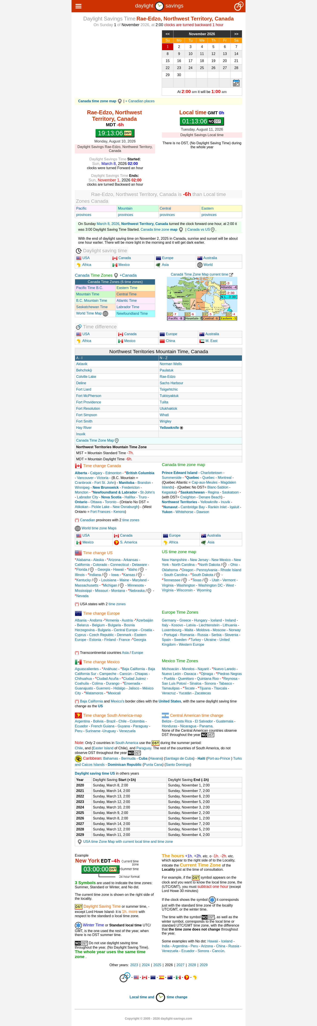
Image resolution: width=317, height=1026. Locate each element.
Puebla (169, 678)
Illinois (80, 575)
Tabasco (225, 683)
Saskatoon (230, 492)
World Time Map (92, 313)
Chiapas (141, 674)
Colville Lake (86, 377)
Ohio (234, 565)
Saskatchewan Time (92, 307)
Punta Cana (153, 764)
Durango (112, 683)
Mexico (121, 265)
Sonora (210, 683)
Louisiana (108, 580)
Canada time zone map (183, 464)
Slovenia (231, 635)
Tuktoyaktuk (169, 396)
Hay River (84, 428)
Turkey (195, 640)
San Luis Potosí (174, 683)
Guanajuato (84, 688)
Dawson (202, 512)
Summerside (172, 477)
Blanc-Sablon (217, 487)
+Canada (128, 275)
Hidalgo (119, 688)
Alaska (98, 560)
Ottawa (96, 502)
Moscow (219, 630)
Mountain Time (87, 294)
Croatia (146, 630)
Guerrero (103, 688)
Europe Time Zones (180, 612)
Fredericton (131, 487)
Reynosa (230, 678)
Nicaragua (188, 726)
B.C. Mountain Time (91, 300)
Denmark (124, 635)
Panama (206, 726)
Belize (166, 721)
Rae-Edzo (167, 377)
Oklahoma (170, 570)
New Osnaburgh (125, 507)
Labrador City (87, 497)
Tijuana (205, 688)
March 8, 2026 (108, 224)
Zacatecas (203, 693)
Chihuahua (83, 678)
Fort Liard (83, 389)
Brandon (144, 483)
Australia (207, 258)
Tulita (164, 402)
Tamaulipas (171, 688)
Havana (156, 758)
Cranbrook (83, 483)
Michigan (110, 585)
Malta (188, 630)
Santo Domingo (178, 764)
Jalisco (134, 688)
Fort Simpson (86, 415)
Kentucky (83, 580)
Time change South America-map (112, 715)
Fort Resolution (88, 408)
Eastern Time (127, 288)
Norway (235, 630)
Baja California (133, 669)
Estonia (95, 640)
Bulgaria (114, 625)
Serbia (216, 635)
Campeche (107, 674)
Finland (110, 640)
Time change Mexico (101, 662)
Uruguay (109, 731)
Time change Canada (102, 466)
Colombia (137, 721)
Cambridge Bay (193, 507)
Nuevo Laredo (225, 669)
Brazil (111, 721)
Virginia (167, 585)
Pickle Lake (101, 507)
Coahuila (82, 683)
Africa (86, 265)
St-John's (147, 492)
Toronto (110, 502)
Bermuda (128, 758)
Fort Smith (84, 421)
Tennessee (171, 580)
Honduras (169, 726)
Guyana (124, 726)
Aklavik (81, 364)
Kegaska (168, 492)
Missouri (101, 591)
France (124, 640)
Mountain (125, 208)
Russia (202, 635)
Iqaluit (234, 507)
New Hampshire (174, 560)
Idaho (132, 569)
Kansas (129, 575)
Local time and (148, 997)
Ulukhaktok (168, 408)
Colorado (100, 565)
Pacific (81, 208)
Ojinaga (207, 674)
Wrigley (165, 421)
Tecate (189, 688)
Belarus (83, 625)
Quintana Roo (208, 678)
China (167, 341)
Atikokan (81, 507)
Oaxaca (190, 674)
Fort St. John (104, 483)
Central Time (127, 294)
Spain (166, 640)
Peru (78, 731)
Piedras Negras (229, 674)
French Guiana (102, 726)
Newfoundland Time (132, 313)
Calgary (96, 473)
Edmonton (113, 473)
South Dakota (202, 575)
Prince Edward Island (179, 473)
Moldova (203, 630)
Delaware (139, 565)
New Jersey (199, 560)
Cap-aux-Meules (204, 482)
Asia (162, 265)
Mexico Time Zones (180, 660)
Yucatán (185, 693)
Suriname (92, 731)
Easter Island (103, 748)
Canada (121, 258)
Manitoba (126, 483)
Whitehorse (184, 512)
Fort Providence (88, 402)
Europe (164, 258)
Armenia (112, 620)
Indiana (95, 575)
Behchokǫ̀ (84, 370)
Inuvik (80, 434)
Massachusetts (86, 585)
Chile (122, 721)
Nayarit (203, 669)
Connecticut (119, 565)
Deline (81, 383)
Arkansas (130, 560)
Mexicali (114, 693)
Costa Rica (183, 721)
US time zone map (179, 551)
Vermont (229, 580)
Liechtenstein (209, 625)
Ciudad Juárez (134, 678)
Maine (124, 580)
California (82, 565)
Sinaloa (195, 683)
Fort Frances (100, 512)
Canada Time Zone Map (97, 440)
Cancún (126, 674)
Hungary (200, 620)
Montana (118, 591)
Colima (97, 683)
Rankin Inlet (217, 507)
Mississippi (83, 591)
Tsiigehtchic (169, 389)
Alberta (81, 473)
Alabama (83, 560)
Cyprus (80, 635)
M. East (208, 341)
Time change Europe (101, 613)
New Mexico (221, 560)
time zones (130, 520)
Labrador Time (128, 307)
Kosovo (177, 625)
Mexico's (117, 701)
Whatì (164, 415)
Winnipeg (82, 487)
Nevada (82, 596)
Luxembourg (171, 630)
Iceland (216, 620)
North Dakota (209, 565)
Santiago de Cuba (179, 758)
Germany (169, 620)
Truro (142, 497)
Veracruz (169, 693)
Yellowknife (209, 502)
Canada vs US (201, 229)
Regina (213, 492)
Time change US (97, 553)
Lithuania (230, 625)
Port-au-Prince (218, 758)
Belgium (98, 625)
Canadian (87, 520)
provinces (83, 215)
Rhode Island (231, 570)
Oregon (187, 570)
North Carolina (183, 565)
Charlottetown (211, 473)
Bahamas (110, 758)
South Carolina (175, 575)
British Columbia (140, 473)
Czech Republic (101, 635)
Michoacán (170, 669)
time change (177, 997)
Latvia (191, 625)
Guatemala (224, 721)
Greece (185, 620)
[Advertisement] (115, 61)
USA (83, 258)
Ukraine (210, 640)
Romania (187, 635)
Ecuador (81, 726)
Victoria (102, 478)
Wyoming (204, 590)
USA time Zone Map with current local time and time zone (124, 841)
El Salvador (204, 721)
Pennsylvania (206, 570)
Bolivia (98, 721)
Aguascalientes (87, 669)
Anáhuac (110, 669)
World (205, 265)
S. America (128, 542)
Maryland (139, 580)
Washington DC (210, 585)
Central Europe (126, 630)
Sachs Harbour (171, 383)
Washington (186, 585)
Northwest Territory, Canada (144, 224)
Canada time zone (162, 229)
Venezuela (127, 731)
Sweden (180, 640)
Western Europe (191, 644)
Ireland (230, 620)
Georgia (104, 569)
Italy (165, 625)
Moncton (81, 492)
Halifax (130, 497)
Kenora (119, 512)
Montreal (224, 477)
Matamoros (94, 693)
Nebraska (137, 591)
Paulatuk (166, 370)
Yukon (167, 512)
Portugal (170, 635)
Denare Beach (210, 497)
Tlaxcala (220, 688)
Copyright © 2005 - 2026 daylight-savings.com (158, 1018)
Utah (215, 580)
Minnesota (135, 585)
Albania (81, 620)
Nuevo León (171, 674)
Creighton (187, 497)
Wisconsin (185, 590)
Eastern (207, 208)
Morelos (188, 669)
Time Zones (102, 275)
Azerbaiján (144, 620)
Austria (127, 620)
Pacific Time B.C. (89, 288)
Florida (81, 569)
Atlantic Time (127, 300)
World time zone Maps (95, 528)
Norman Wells (171, 364)
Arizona (114, 560)
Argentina (82, 721)
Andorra (96, 620)
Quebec (208, 477)
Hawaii (118, 569)
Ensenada (132, 683)
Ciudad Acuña (108, 678)
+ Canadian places (140, 101)
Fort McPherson (88, 396)
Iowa (115, 575)
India (166, 946)
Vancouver (85, 478)
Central (165, 208)
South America (126, 743)
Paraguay (140, 726)
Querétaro (186, 678)
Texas (197, 580)
